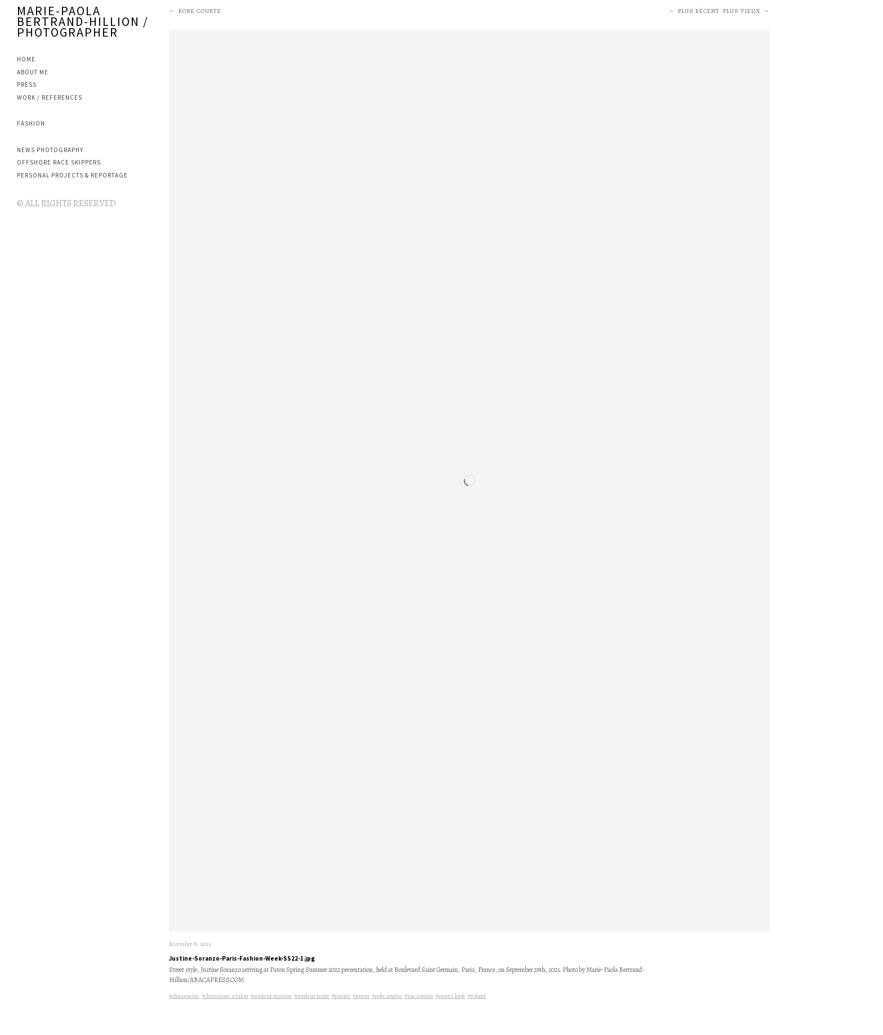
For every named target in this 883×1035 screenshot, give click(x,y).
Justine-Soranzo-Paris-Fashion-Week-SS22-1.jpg (242, 958)
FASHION (31, 123)
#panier (341, 996)
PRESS (27, 84)
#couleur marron (271, 996)
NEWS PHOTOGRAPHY (50, 150)
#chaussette (184, 996)
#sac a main (418, 996)
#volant (476, 996)
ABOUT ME (32, 72)
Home (26, 59)
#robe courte (387, 996)
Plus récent (699, 11)
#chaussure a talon (225, 996)
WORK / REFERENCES (49, 97)
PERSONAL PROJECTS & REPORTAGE (72, 175)
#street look (450, 996)
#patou (361, 996)
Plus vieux (741, 11)
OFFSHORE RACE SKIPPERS (59, 162)
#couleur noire (311, 996)
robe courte (200, 11)
